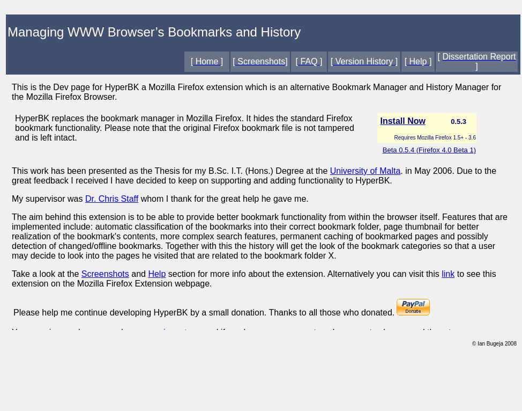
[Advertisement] (261, 382)
